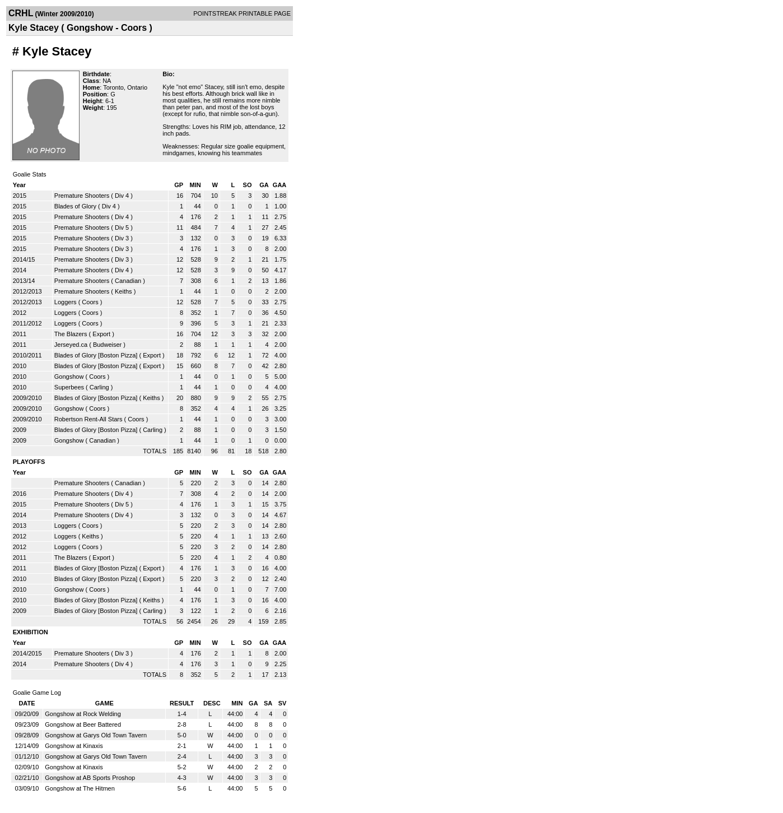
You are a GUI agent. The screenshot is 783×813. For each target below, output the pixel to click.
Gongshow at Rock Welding (83, 713)
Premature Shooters (81, 195)
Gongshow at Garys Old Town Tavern (96, 735)
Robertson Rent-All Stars (88, 419)
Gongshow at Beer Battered (83, 724)
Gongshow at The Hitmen (80, 788)
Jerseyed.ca (70, 344)
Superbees (69, 387)
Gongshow (69, 376)
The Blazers (70, 334)
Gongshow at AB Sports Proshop (90, 777)
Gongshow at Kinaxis (73, 745)
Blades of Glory (75, 206)
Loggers (65, 302)
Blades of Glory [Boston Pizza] (96, 355)
